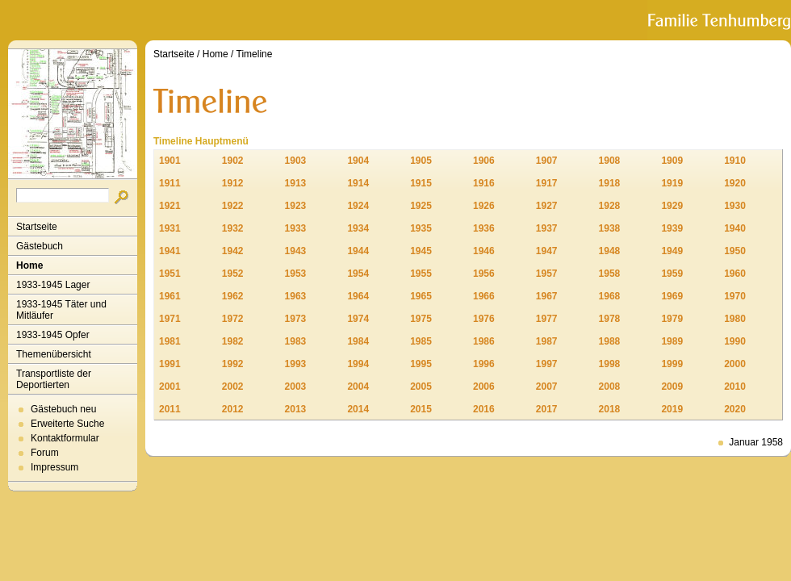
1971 (170, 318)
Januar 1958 (756, 442)
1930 (735, 205)
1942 (233, 251)
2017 (547, 409)
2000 (735, 364)
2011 (170, 409)
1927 (547, 205)
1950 (735, 251)
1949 (672, 251)
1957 (547, 273)
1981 (170, 341)
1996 (484, 364)
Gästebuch (39, 246)
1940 (735, 228)
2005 (421, 386)
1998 (610, 364)
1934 (358, 228)
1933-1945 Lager (53, 284)
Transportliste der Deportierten (53, 379)
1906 (484, 160)
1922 (233, 205)
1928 (610, 205)
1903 (296, 160)
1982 (233, 341)
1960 (735, 273)
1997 (547, 364)
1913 (296, 183)
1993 (296, 364)
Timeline (254, 54)
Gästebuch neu (63, 409)
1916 (484, 183)
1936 (484, 228)
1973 (296, 318)
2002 (233, 386)
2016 (484, 409)
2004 (358, 386)
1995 (421, 364)
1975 (421, 318)
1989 (672, 341)
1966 (484, 296)
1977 (547, 318)
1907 (547, 160)
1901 (170, 160)
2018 (610, 409)
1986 (484, 341)
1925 (421, 205)
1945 (421, 251)
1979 (672, 318)
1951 (170, 273)
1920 (735, 183)
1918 (610, 183)
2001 (170, 386)
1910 (735, 160)
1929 (672, 205)
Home (29, 265)
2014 (358, 409)
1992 (233, 364)
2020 (735, 409)
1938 (610, 228)
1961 (170, 296)
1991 (170, 364)
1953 (296, 273)
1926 (484, 205)
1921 (170, 205)
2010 (735, 386)
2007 (547, 386)
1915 (421, 183)
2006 (484, 386)
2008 (610, 386)
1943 (296, 251)
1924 (358, 205)
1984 (358, 341)
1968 (610, 296)
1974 (358, 318)
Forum (45, 452)
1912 (233, 183)
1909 (672, 160)
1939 (672, 228)
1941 (170, 251)
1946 (484, 251)
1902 (233, 160)
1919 (672, 183)
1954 (358, 273)
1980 (735, 318)
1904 (358, 160)
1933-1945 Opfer (53, 335)
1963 (296, 296)
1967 (547, 296)
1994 (358, 364)
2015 (421, 409)
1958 (610, 273)
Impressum (54, 467)
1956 (484, 273)
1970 (735, 296)
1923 (296, 205)
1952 (233, 273)
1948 (610, 251)
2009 (672, 386)
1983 (296, 341)
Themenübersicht (53, 354)
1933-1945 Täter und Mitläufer (61, 310)
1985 (421, 341)
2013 (296, 409)
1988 (610, 341)
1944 (358, 251)
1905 (421, 160)
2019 (672, 409)
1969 (672, 296)
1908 (610, 160)
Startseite (36, 226)
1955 (421, 273)
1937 (547, 228)
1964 (358, 296)
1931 (170, 228)
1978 (610, 318)
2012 (233, 409)
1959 (672, 273)
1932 (233, 228)
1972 (233, 318)
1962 (233, 296)
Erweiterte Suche (67, 423)
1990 (735, 341)
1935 (421, 228)
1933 (296, 228)
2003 (296, 386)
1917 (547, 183)
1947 (547, 251)
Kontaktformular (65, 438)
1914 (358, 183)
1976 (484, 318)
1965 (421, 296)
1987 (547, 341)
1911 (170, 183)
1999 (672, 364)
